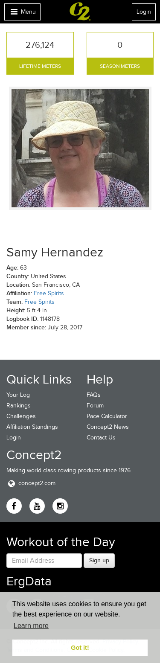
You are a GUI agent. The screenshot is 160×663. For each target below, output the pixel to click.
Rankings (18, 405)
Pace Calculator (107, 416)
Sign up (99, 560)
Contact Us (101, 437)
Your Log (18, 395)
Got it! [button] (80, 647)
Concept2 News (108, 427)
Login (144, 12)
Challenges (21, 416)
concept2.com (30, 483)
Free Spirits (49, 293)
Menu (22, 13)
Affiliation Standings (32, 427)
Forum (95, 405)
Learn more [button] (31, 625)
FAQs (94, 395)
